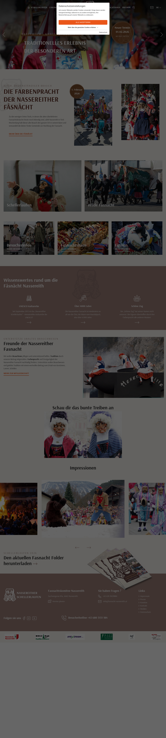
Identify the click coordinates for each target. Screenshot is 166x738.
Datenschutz (103, 32)
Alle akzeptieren (83, 22)
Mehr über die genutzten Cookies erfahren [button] (83, 27)
